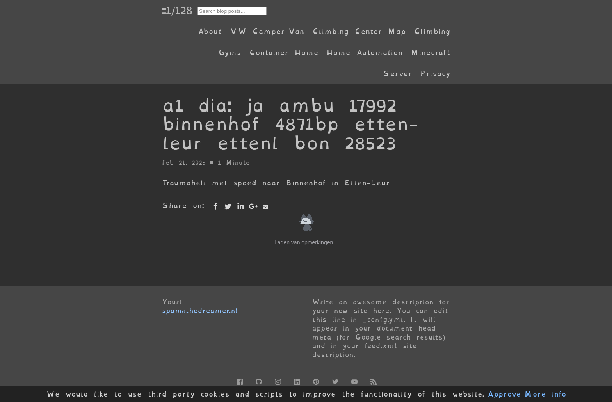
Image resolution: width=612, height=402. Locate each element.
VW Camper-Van (267, 31)
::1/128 (177, 10)
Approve (504, 394)
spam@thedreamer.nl (200, 310)
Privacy (435, 73)
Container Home (283, 52)
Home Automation (364, 52)
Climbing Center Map (359, 31)
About (209, 31)
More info (545, 394)
